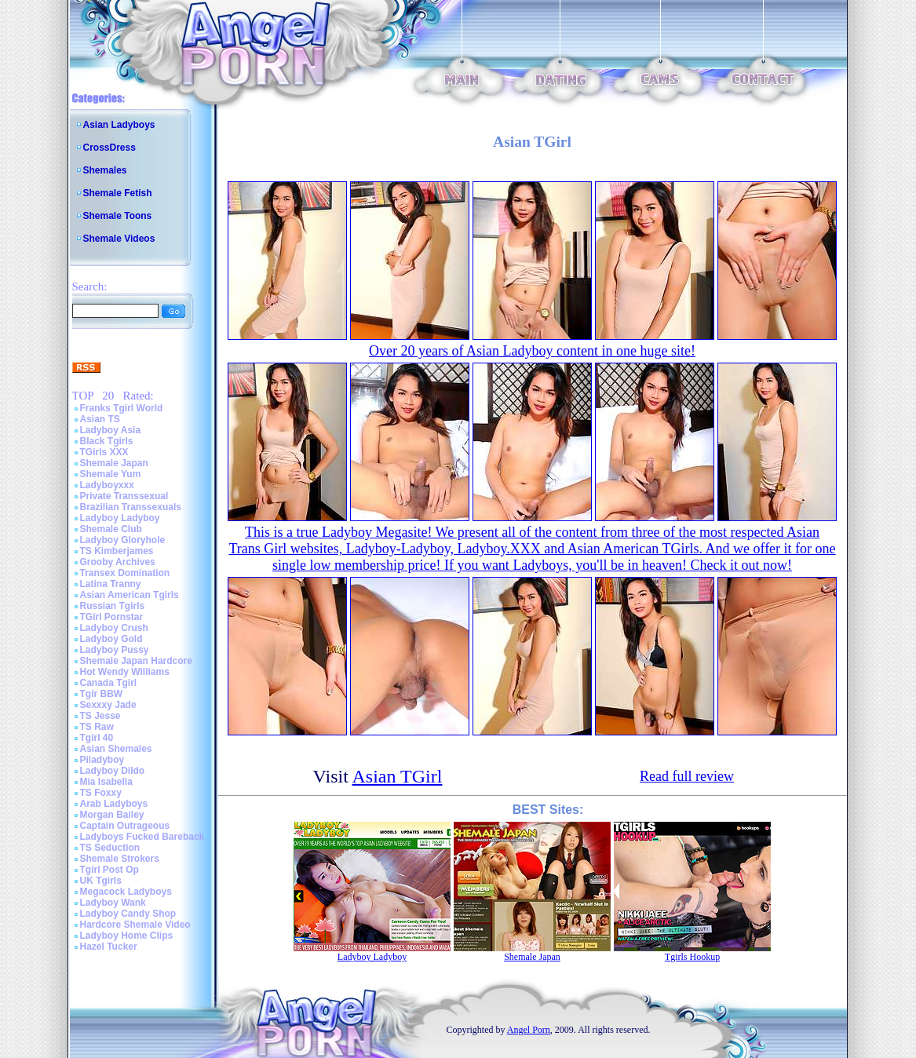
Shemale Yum (110, 474)
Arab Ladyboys (114, 803)
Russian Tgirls (112, 605)
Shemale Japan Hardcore (136, 660)
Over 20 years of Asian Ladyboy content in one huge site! (532, 351)
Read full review (687, 776)
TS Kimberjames (117, 550)
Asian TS (100, 419)
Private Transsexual (124, 496)
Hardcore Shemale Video (135, 924)
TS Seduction (110, 847)
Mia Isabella (106, 781)
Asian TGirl (397, 776)
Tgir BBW (101, 693)
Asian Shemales (116, 748)
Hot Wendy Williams (125, 671)
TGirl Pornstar (112, 616)
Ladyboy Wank (113, 902)
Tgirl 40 (97, 737)
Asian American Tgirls (129, 594)
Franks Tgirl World (121, 408)
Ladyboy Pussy (114, 649)
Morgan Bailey (112, 814)
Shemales (105, 170)
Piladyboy (102, 759)
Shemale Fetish (117, 193)
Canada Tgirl (108, 682)
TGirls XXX (104, 452)
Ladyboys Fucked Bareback (142, 836)
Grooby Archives (117, 561)
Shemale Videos (119, 238)
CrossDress (109, 147)
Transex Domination (125, 572)
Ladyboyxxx (107, 485)
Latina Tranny (110, 583)
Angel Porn (528, 1029)
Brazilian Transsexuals (130, 507)
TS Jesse (100, 715)
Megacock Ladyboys (126, 891)
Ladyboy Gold (111, 638)
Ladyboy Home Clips (126, 935)
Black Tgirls (106, 441)
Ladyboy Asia (110, 430)
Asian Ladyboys (119, 124)
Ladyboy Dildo (112, 770)
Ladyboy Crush (114, 627)
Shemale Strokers (119, 858)
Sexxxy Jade (108, 704)
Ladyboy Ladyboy (120, 518)
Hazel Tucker (108, 946)
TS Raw (97, 726)
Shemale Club (111, 529)
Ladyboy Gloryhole (123, 539)
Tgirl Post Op (109, 869)
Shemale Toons (117, 215)
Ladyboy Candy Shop (128, 913)
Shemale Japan (114, 463)
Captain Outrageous (125, 825)
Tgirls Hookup (692, 956)
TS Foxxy (101, 792)
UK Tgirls (101, 880)
